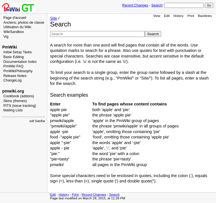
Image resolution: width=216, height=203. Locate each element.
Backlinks (205, 15)
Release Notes (14, 76)
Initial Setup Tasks (17, 52)
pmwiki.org (13, 91)
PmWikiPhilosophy (18, 71)
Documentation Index (20, 62)
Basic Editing (13, 57)
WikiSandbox (13, 32)
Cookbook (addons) (18, 96)
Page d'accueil (14, 18)
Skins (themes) (15, 101)
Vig (5, 37)
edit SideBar (37, 121)
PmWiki (9, 47)
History (178, 15)
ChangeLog (12, 80)
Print (190, 15)
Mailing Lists (13, 110)
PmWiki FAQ (13, 66)
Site (53, 18)
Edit (167, 15)
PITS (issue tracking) (19, 106)
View (156, 15)
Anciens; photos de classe (23, 23)
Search (156, 5)
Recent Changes (135, 5)
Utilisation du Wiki (17, 27)
